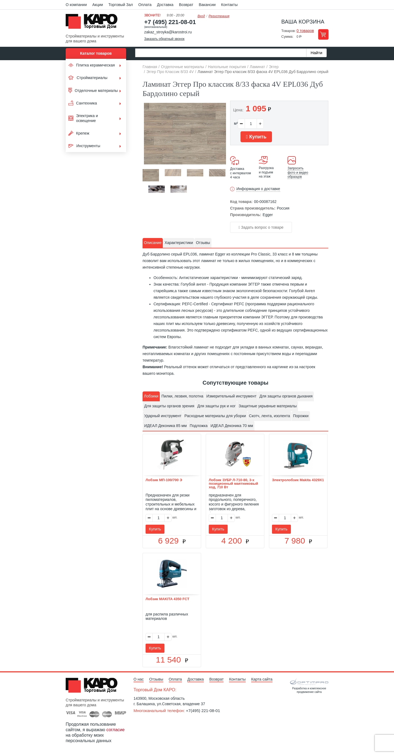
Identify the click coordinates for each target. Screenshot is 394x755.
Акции (97, 4)
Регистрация (218, 16)
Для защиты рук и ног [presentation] (216, 406)
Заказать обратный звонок (164, 39)
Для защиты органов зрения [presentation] (169, 406)
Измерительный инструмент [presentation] (231, 396)
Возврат (186, 4)
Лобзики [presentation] (151, 396)
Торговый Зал (120, 4)
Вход (201, 16)
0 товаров (305, 30)
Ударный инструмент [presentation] (162, 416)
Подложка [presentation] (198, 425)
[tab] (153, 243)
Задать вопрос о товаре (261, 227)
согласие (115, 729)
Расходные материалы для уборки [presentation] (215, 416)
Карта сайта (262, 679)
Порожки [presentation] (301, 416)
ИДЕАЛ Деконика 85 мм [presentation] (165, 425)
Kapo (93, 23)
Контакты (229, 4)
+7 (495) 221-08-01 (170, 22)
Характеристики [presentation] (178, 242)
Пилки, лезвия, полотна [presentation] (182, 396)
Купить (256, 137)
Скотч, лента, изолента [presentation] (269, 416)
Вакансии (207, 4)
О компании (76, 4)
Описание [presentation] (152, 242)
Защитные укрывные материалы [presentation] (268, 406)
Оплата (145, 4)
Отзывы (156, 679)
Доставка (165, 4)
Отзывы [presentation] (203, 242)
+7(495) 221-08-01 (203, 710)
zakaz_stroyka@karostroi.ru (168, 32)
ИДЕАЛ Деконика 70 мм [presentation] (232, 425)
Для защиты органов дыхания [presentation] (285, 396)
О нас (139, 679)
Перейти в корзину (323, 34)
